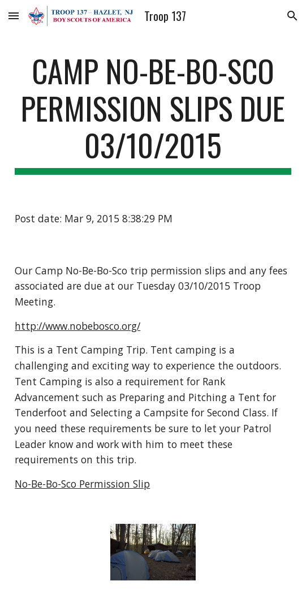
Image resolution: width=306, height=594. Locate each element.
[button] (13, 15)
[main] (152, 113)
